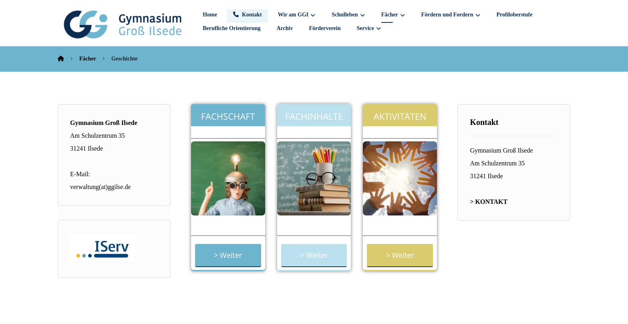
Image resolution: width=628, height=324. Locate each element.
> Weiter (228, 255)
